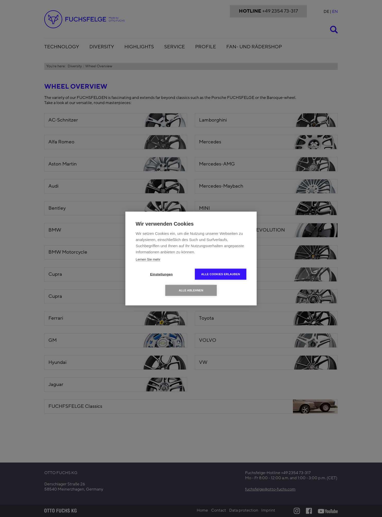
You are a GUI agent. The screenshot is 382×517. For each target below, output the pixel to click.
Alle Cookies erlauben (220, 274)
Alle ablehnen (191, 290)
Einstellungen (161, 274)
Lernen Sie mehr (148, 259)
